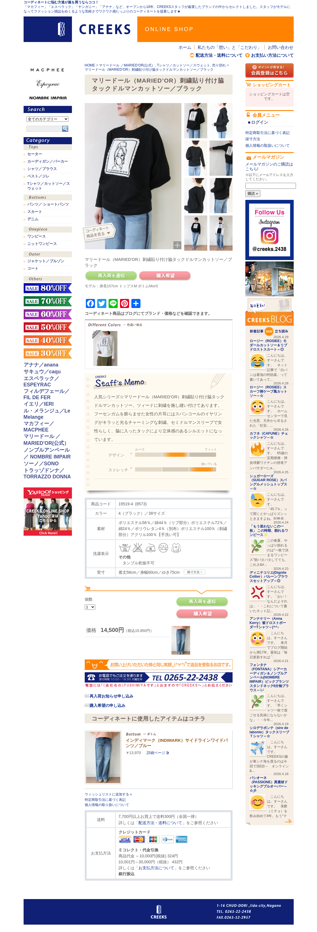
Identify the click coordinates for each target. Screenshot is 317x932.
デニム (32, 219)
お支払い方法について (272, 55)
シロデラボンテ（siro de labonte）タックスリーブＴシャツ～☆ (269, 732)
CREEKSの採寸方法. (195, 572)
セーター (34, 154)
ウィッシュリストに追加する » (108, 794)
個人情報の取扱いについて (267, 145)
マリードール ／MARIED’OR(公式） (127, 65)
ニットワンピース (42, 244)
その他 (48, 279)
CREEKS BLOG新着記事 (269, 317)
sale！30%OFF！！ (48, 353)
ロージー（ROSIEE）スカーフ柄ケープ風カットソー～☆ (268, 391)
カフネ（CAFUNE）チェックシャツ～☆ (269, 436)
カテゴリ (48, 140)
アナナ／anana (41, 365)
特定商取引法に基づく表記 (105, 800)
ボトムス (48, 198)
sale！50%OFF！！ (48, 327)
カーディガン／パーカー (47, 162)
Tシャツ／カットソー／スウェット (183, 65)
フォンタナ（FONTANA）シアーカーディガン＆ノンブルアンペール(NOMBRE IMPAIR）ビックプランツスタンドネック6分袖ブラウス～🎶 (269, 677)
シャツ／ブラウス (42, 169)
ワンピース (48, 230)
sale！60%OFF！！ (48, 314)
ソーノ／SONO (41, 463)
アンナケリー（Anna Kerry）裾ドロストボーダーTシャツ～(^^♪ (268, 623)
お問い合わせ (280, 47)
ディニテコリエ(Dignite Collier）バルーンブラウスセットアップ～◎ (269, 577)
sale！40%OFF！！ (48, 340)
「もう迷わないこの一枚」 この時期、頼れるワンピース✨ (269, 530)
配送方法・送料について (219, 55)
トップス (48, 147)
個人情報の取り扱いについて (107, 805)
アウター (48, 254)
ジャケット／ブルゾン (45, 261)
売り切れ (219, 65)
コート (32, 269)
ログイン (259, 122)
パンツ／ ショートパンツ (48, 204)
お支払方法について (156, 868)
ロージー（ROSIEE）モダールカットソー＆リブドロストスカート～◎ (268, 345)
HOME (90, 65)
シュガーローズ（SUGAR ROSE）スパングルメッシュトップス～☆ (268, 482)
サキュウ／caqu (42, 371)
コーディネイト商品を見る (99, 232)
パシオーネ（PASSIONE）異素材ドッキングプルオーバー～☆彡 (269, 784)
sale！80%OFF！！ (48, 288)
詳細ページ (156, 753)
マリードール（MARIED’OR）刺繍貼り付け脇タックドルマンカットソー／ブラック (149, 70)
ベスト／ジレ (38, 176)
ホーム (185, 47)
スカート (34, 212)
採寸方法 (252, 139)
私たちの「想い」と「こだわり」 (230, 47)
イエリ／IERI (39, 404)
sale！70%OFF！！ (48, 301)
